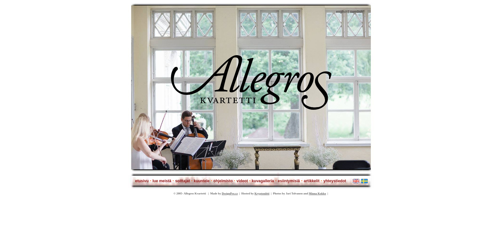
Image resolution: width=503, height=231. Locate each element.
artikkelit (312, 181)
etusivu (142, 181)
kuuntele (201, 181)
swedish (356, 11)
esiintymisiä (289, 181)
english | (342, 11)
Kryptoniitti (261, 193)
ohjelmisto (223, 181)
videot (242, 181)
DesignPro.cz (230, 193)
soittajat (182, 181)
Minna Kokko (317, 193)
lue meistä (161, 181)
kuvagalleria (263, 181)
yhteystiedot (334, 181)
